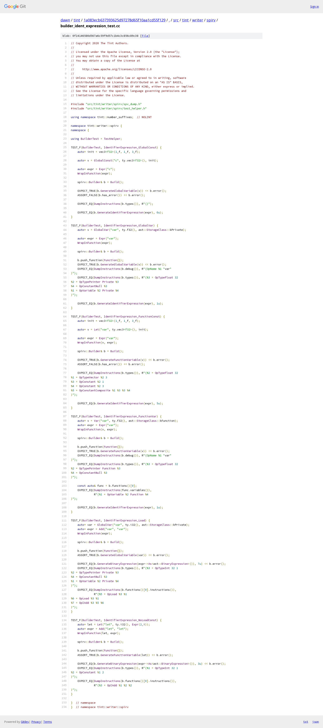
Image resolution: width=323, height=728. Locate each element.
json (315, 721)
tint (77, 20)
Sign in (314, 6)
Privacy (36, 722)
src (176, 20)
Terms (47, 722)
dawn (65, 20)
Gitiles (25, 722)
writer (197, 20)
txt (305, 721)
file (145, 36)
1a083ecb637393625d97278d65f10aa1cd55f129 (124, 20)
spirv (211, 20)
